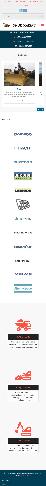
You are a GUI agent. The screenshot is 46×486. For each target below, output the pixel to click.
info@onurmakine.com (25, 42)
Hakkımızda (23, 337)
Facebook (25, 10)
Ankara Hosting (26, 475)
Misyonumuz (23, 387)
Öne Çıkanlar (23, 33)
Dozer (19, 89)
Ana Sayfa (13, 33)
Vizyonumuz (23, 440)
